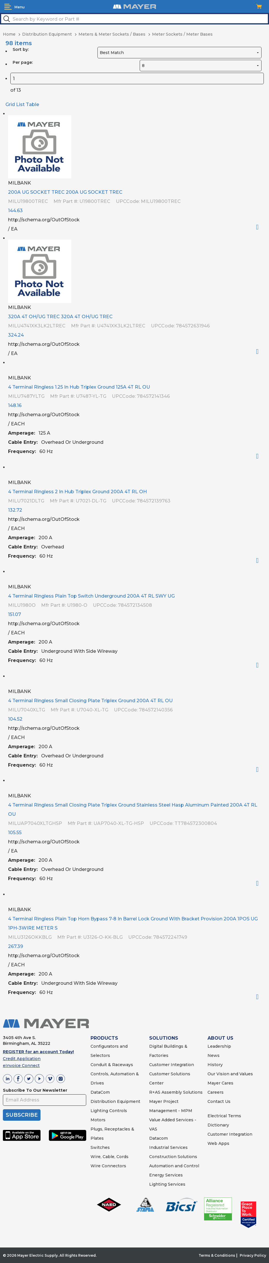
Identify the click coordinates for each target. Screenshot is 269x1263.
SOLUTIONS (163, 1038)
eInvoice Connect (21, 1065)
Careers (215, 1092)
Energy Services (166, 1175)
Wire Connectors (108, 1165)
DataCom (100, 1092)
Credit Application (22, 1058)
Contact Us (218, 1101)
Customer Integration (171, 1064)
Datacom (158, 1138)
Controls (117, 1110)
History (215, 1064)
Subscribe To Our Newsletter (35, 1090)
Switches (100, 1147)
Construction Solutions (173, 1156)
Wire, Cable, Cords (109, 1156)
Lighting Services (167, 1184)
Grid (10, 104)
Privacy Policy (253, 1255)
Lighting (99, 1110)
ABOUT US (220, 1038)
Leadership (219, 1046)
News (213, 1055)
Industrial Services (168, 1147)
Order (259, 227)
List (20, 104)
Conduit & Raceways (112, 1064)
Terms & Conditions (217, 1255)
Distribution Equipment (115, 1101)
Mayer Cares (220, 1083)
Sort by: (21, 49)
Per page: (23, 62)
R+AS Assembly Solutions (176, 1092)
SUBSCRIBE (22, 1115)
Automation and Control (174, 1165)
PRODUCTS (104, 1038)
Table (32, 104)
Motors (98, 1119)
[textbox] (134, 18)
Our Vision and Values (230, 1073)
